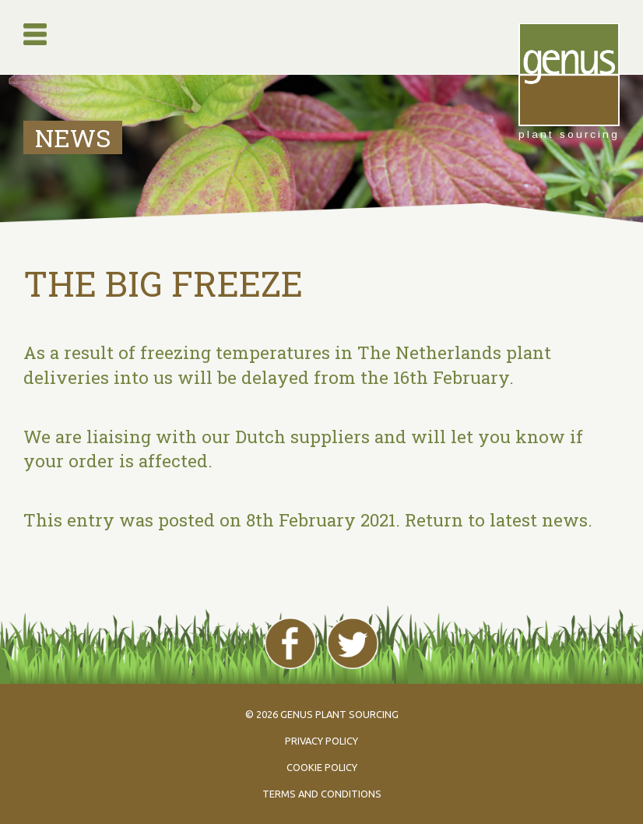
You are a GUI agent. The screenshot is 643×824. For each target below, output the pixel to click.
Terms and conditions (321, 793)
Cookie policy (321, 767)
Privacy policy (321, 740)
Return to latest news (496, 520)
